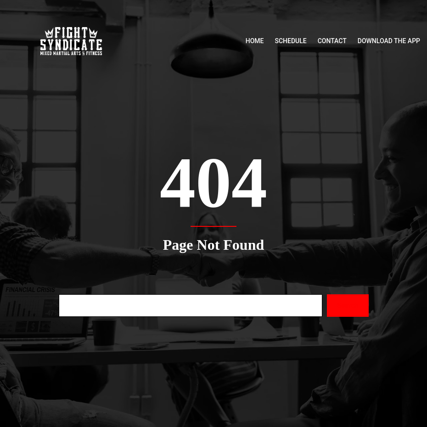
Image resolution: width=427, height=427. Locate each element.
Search (347, 305)
